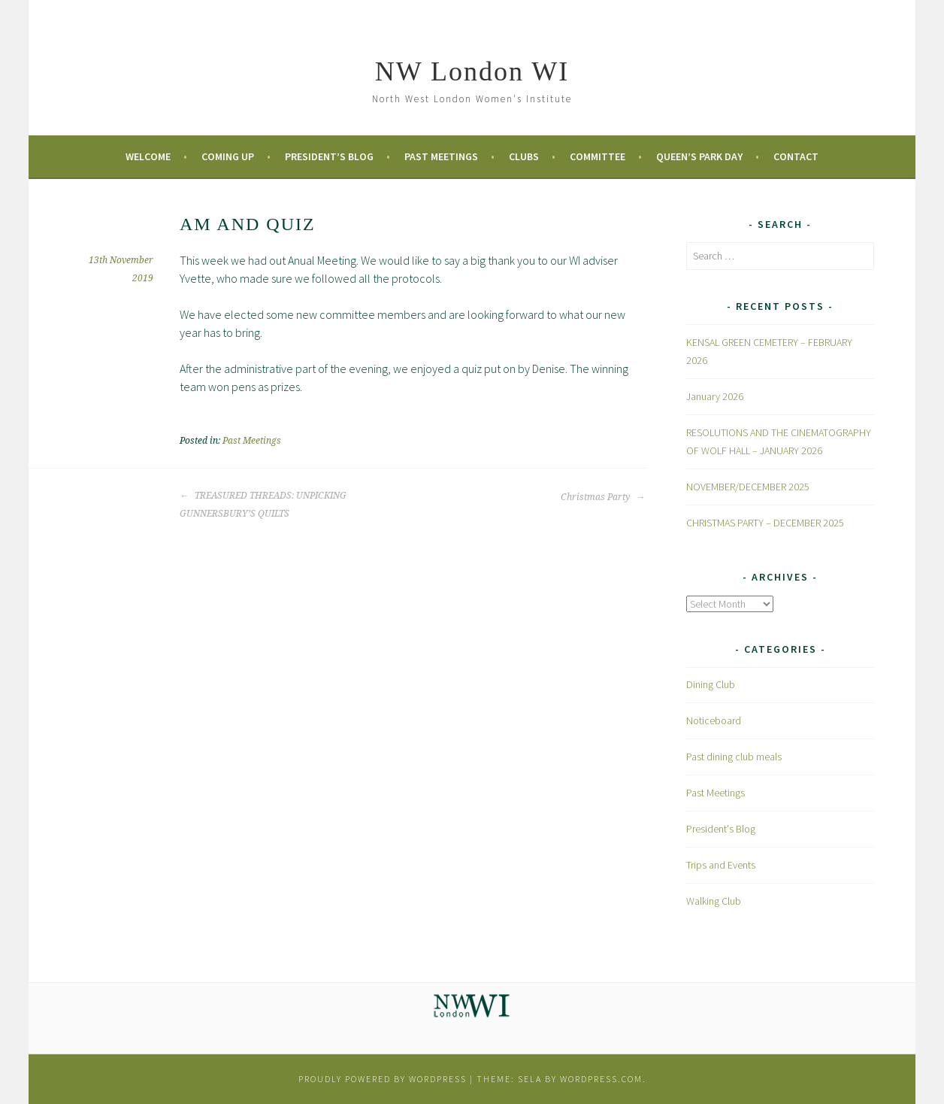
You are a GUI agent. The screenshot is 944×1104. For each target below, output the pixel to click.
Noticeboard (713, 720)
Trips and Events (720, 865)
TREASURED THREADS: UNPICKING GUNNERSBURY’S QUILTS (263, 504)
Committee (597, 156)
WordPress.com (601, 1078)
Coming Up (227, 156)
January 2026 (714, 396)
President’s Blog (329, 156)
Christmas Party (603, 497)
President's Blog (720, 829)
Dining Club (710, 684)
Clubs (524, 156)
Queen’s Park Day (699, 156)
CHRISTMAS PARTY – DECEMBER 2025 (765, 522)
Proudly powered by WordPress (382, 1078)
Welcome (148, 156)
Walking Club (713, 901)
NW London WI (472, 71)
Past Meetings (441, 156)
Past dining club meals (734, 756)
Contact (795, 156)
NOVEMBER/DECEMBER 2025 (747, 486)
